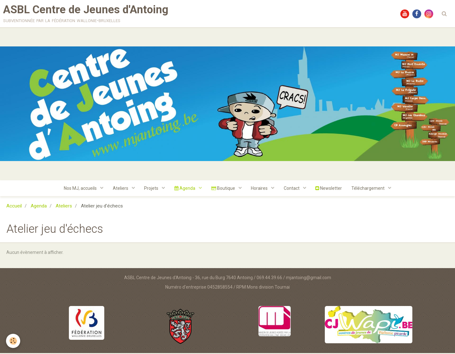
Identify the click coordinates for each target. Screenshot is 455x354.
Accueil (14, 207)
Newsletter (329, 189)
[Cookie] (13, 341)
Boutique (223, 189)
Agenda (185, 189)
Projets (151, 189)
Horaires (260, 189)
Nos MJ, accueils (80, 189)
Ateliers (120, 189)
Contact (292, 189)
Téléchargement (369, 189)
